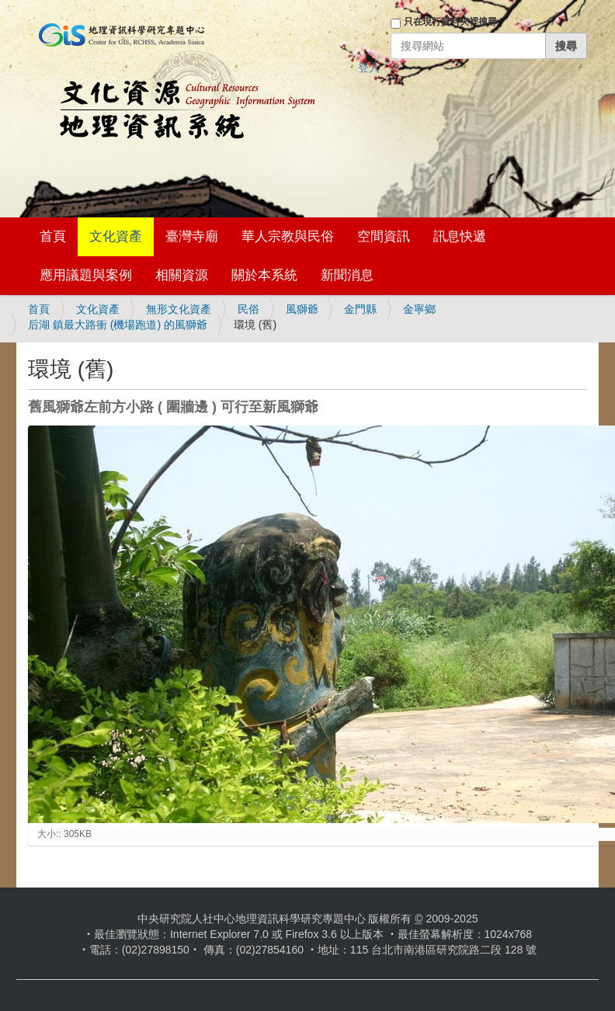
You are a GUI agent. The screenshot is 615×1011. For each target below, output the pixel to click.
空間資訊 (383, 236)
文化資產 (115, 236)
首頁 (53, 236)
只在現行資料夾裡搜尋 (450, 21)
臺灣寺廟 (191, 236)
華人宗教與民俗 (287, 236)
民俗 (248, 309)
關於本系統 (264, 275)
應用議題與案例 (86, 275)
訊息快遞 (459, 236)
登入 (369, 67)
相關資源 (181, 275)
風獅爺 (302, 309)
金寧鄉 (419, 309)
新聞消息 (347, 275)
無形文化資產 (178, 309)
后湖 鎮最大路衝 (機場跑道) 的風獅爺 (117, 324)
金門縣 (360, 309)
